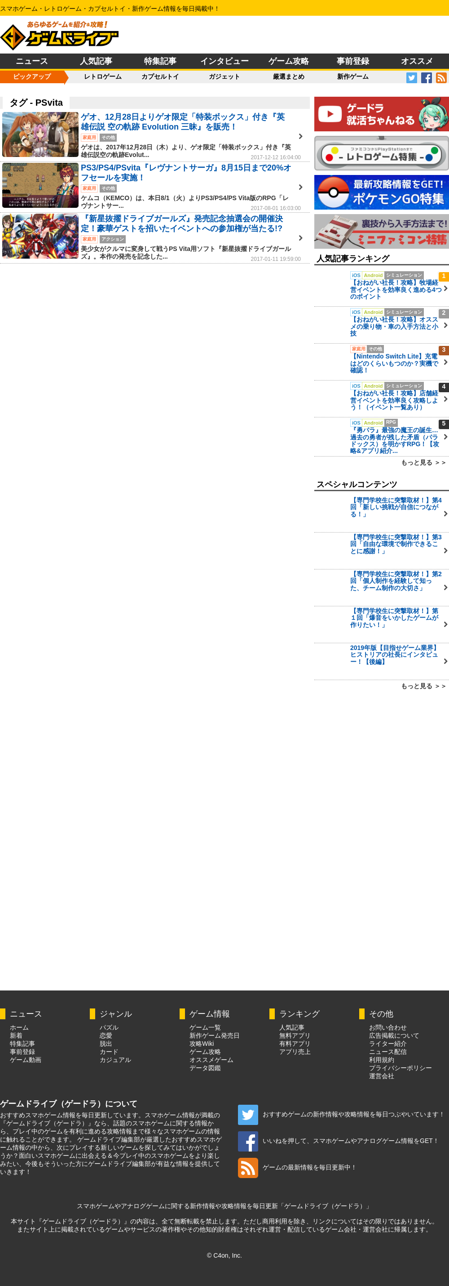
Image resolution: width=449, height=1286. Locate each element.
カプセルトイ (160, 76)
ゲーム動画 (25, 1059)
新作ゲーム (353, 76)
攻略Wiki (201, 1043)
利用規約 (381, 1059)
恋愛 (106, 1035)
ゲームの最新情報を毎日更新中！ (297, 1167)
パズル (109, 1027)
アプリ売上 (295, 1051)
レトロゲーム (103, 76)
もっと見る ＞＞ (424, 462)
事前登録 (353, 61)
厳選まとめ (288, 76)
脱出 (106, 1043)
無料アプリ (295, 1035)
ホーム (19, 1027)
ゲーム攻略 (289, 61)
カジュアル (115, 1059)
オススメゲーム (211, 1059)
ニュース (32, 61)
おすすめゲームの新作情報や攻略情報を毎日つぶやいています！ (341, 1114)
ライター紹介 (388, 1043)
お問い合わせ (388, 1027)
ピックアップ (32, 76)
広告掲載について (394, 1035)
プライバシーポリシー (400, 1067)
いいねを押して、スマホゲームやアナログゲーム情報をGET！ (338, 1140)
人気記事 (96, 61)
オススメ (417, 61)
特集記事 (160, 61)
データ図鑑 (205, 1067)
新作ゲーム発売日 (214, 1035)
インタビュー (224, 61)
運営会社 (381, 1076)
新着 (16, 1035)
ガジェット (224, 76)
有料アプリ (295, 1043)
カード (109, 1051)
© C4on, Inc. (224, 1255)
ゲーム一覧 (205, 1027)
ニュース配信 (388, 1051)
